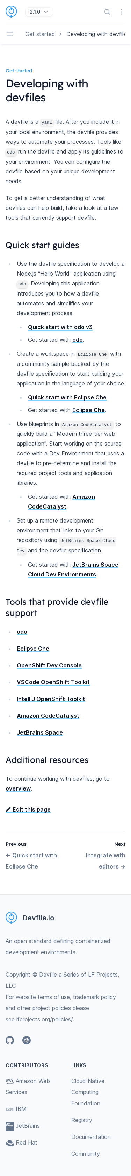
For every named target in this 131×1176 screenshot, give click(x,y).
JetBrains (23, 1125)
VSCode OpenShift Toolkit (53, 682)
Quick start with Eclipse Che (67, 397)
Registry (81, 1120)
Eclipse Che (88, 409)
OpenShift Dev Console (49, 665)
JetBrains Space (40, 732)
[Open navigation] (10, 34)
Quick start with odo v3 (60, 327)
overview (18, 788)
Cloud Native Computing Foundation (87, 1092)
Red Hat (21, 1142)
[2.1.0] (39, 12)
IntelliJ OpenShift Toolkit (51, 698)
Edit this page (28, 809)
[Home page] (16, 12)
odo (77, 339)
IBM (16, 1108)
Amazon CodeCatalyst (48, 715)
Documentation (91, 1136)
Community (85, 1153)
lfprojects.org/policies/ (44, 1019)
